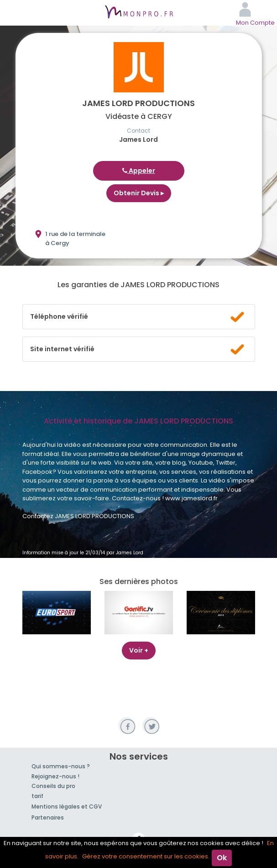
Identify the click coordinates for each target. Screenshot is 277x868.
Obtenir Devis (139, 193)
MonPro (138, 13)
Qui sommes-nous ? (60, 766)
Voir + (138, 650)
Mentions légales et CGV (66, 806)
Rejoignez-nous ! (55, 776)
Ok (222, 857)
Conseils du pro (53, 786)
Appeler (138, 170)
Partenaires (47, 817)
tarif (37, 796)
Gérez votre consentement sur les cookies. (145, 856)
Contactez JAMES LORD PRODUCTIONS (78, 516)
